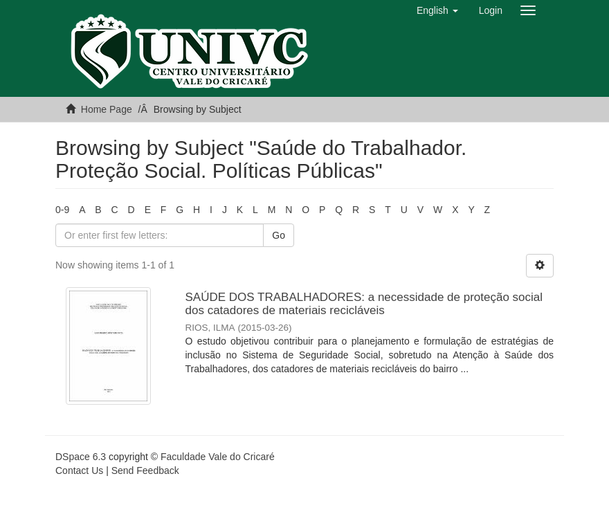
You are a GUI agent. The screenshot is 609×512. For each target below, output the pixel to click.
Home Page (106, 109)
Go (278, 235)
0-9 (62, 209)
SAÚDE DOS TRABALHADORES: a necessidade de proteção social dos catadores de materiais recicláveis (364, 304)
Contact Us (79, 470)
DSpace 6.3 (80, 456)
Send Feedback (145, 470)
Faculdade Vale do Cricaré (218, 456)
